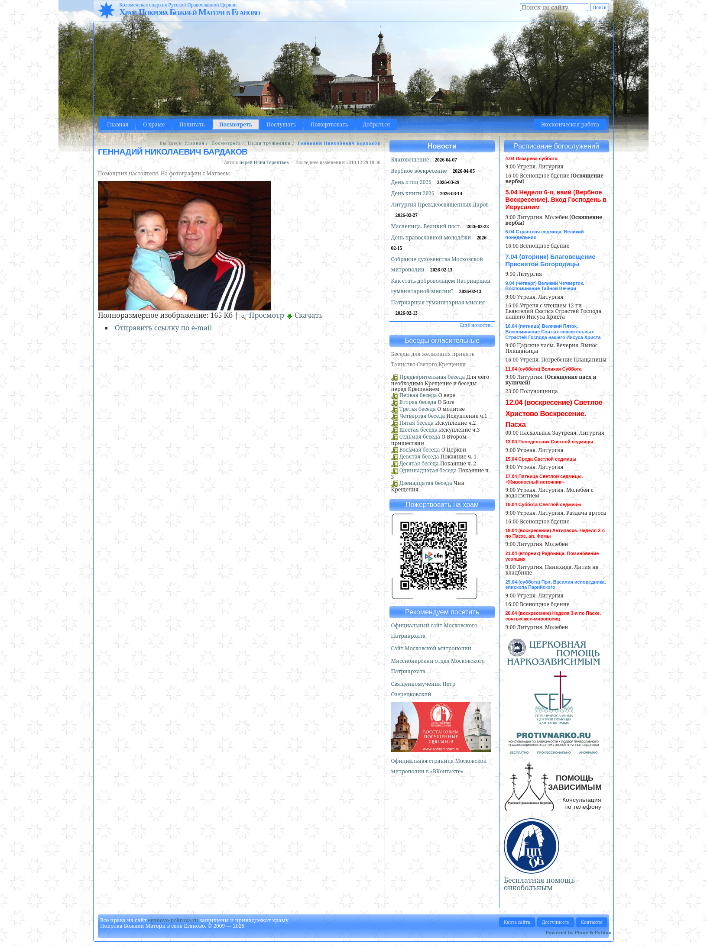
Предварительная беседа (432, 377)
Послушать (281, 124)
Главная (117, 124)
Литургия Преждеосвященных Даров (440, 204)
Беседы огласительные (442, 340)
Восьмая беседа (419, 449)
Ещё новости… (477, 325)
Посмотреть (235, 124)
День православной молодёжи (432, 237)
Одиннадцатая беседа (428, 470)
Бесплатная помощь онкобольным (539, 884)
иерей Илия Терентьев (264, 162)
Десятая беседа (419, 463)
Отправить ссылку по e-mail (163, 328)
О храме (154, 124)
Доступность (556, 922)
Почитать (191, 124)
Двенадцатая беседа (425, 483)
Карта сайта (517, 922)
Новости (442, 146)
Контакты (592, 922)
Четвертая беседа (422, 416)
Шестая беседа (418, 429)
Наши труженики (269, 143)
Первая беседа (418, 395)
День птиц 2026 (412, 182)
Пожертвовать (329, 124)
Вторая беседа (418, 402)
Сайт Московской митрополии (431, 648)
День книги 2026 (413, 193)
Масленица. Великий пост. (426, 226)
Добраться (376, 124)
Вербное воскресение (419, 170)
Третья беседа (417, 409)
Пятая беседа (416, 422)
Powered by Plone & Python (578, 932)
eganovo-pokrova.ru (173, 920)
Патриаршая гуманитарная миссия (438, 302)
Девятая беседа (419, 456)
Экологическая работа (570, 124)
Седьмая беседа (419, 436)
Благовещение (411, 159)
